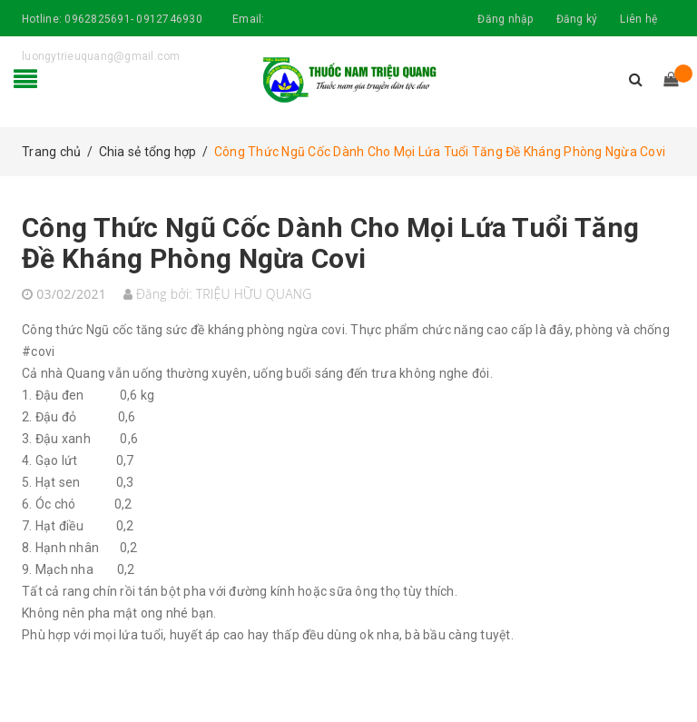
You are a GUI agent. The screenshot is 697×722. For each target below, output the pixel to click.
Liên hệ (638, 19)
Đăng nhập (505, 19)
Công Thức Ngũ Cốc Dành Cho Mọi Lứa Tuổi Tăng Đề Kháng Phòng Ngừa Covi (330, 243)
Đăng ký (577, 19)
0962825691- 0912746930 (133, 19)
